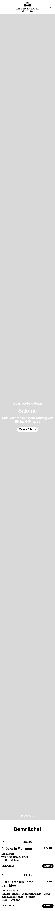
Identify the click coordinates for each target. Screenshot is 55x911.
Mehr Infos (8, 866)
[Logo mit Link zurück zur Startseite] (27, 7)
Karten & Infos (27, 429)
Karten (48, 866)
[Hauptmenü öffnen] (4, 7)
